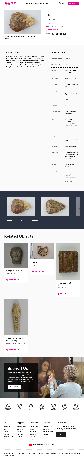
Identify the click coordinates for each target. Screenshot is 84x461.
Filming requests (48, 431)
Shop (50, 3)
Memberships (21, 426)
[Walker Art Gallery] (53, 407)
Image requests (35, 439)
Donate (19, 436)
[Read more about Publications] (71, 177)
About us (7, 426)
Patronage (20, 434)
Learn (47, 3)
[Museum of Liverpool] (8, 407)
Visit (21, 3)
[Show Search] (62, 3)
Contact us (7, 434)
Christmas (46, 429)
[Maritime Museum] (42, 407)
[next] (35, 220)
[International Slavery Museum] (30, 407)
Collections (40, 3)
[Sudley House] (64, 407)
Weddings (46, 434)
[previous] (9, 220)
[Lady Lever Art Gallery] (76, 407)
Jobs (5, 429)
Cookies (60, 454)
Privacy (35, 454)
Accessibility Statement (72, 454)
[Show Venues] (24, 3)
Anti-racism (33, 436)
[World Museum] (19, 407)
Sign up (60, 435)
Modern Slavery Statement (47, 454)
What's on (29, 3)
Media (6, 431)
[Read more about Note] (71, 125)
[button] (21, 207)
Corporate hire (47, 426)
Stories (34, 3)
